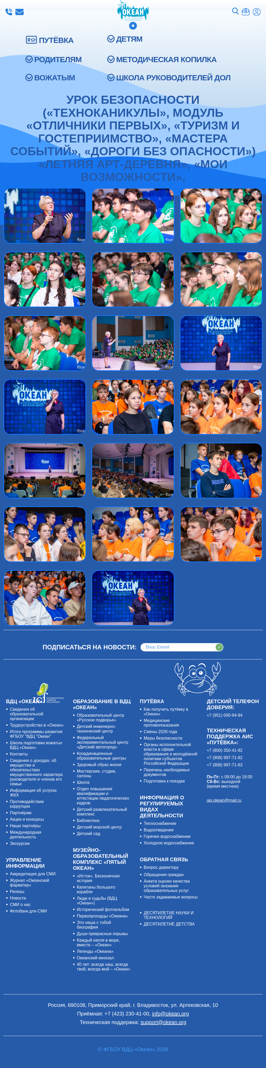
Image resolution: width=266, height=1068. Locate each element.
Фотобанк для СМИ (28, 911)
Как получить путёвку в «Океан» (166, 711)
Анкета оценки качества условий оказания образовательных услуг (167, 886)
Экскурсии (20, 843)
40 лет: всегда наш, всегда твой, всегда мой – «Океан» (103, 966)
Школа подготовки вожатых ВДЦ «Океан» (36, 745)
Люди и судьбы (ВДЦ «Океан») (97, 900)
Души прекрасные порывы (102, 933)
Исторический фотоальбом (103, 909)
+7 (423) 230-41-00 (8, 12)
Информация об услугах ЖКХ (33, 792)
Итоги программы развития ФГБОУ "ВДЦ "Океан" (36, 734)
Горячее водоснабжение (167, 836)
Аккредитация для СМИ (33, 874)
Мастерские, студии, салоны (96, 773)
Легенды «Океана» (95, 951)
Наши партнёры (25, 826)
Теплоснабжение (160, 823)
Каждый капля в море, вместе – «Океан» (98, 942)
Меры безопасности (163, 738)
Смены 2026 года (160, 731)
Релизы (17, 891)
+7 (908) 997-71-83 (224, 765)
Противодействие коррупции (27, 803)
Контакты (19, 754)
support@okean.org (163, 1022)
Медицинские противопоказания (161, 722)
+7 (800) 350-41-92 (224, 750)
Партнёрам (20, 813)
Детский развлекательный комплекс (102, 811)
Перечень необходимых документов (167, 772)
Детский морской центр (99, 827)
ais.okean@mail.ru (224, 800)
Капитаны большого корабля (96, 889)
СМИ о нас (20, 904)
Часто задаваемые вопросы (171, 897)
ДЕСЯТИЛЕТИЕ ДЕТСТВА (169, 924)
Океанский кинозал (95, 958)
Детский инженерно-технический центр (96, 728)
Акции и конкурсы (27, 819)
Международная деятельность (25, 834)
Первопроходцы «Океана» (102, 916)
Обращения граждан (164, 874)
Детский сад (88, 833)
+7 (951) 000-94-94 (224, 715)
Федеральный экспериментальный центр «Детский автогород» (102, 742)
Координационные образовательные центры (101, 755)
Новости (18, 898)
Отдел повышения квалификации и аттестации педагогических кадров (103, 796)
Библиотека (88, 820)
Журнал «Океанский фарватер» (29, 882)
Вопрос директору (161, 867)
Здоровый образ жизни (99, 764)
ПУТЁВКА (56, 40)
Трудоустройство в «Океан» (37, 725)
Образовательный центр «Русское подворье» (100, 717)
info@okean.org (19, 12)
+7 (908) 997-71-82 (224, 757)
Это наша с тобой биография (94, 924)
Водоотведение (159, 830)
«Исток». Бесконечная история (98, 878)
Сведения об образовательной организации (26, 714)
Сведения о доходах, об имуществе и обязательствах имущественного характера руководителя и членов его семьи (36, 772)
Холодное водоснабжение (169, 843)
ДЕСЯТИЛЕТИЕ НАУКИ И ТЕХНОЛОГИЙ (169, 915)
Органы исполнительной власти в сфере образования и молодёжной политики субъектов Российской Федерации (170, 754)
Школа (83, 782)
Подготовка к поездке (164, 781)
